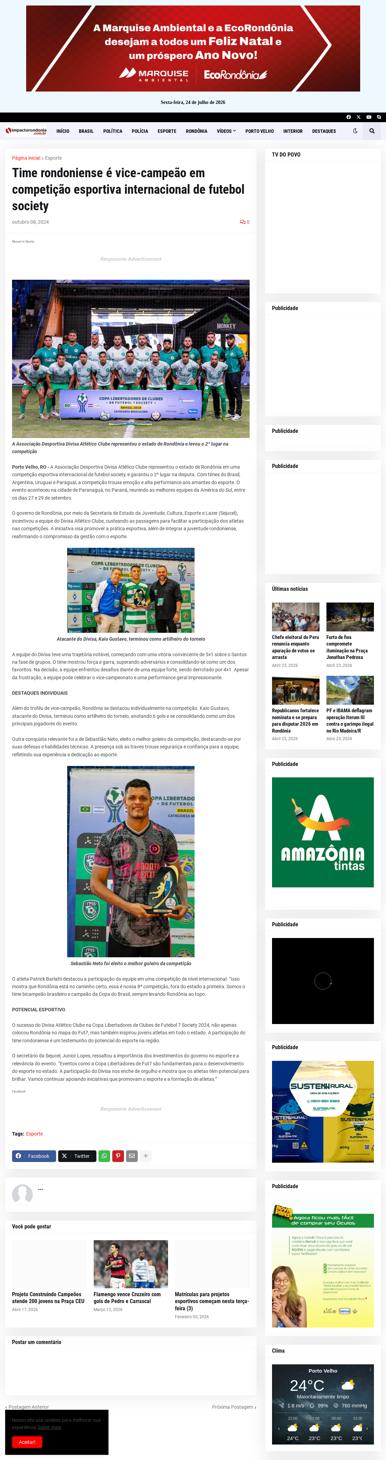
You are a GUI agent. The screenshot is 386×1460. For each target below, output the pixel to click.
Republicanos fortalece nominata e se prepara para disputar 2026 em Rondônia (295, 720)
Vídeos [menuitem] (224, 131)
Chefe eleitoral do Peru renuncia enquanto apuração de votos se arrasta (295, 647)
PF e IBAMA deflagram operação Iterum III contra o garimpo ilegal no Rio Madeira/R (350, 720)
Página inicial (26, 158)
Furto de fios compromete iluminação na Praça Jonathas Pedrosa (347, 647)
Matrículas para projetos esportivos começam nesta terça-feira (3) (212, 1301)
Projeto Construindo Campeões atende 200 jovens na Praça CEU (48, 1298)
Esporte (53, 158)
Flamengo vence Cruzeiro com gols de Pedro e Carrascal (127, 1298)
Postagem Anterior (29, 1407)
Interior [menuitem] (293, 131)
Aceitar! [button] (27, 1442)
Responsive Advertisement (131, 259)
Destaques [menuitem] (324, 131)
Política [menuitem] (112, 131)
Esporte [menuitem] (167, 131)
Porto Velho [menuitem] (260, 131)
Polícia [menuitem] (140, 131)
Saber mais (49, 1427)
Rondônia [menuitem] (196, 131)
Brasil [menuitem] (86, 131)
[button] (355, 131)
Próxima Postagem (232, 1407)
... (40, 1187)
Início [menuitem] (62, 131)
